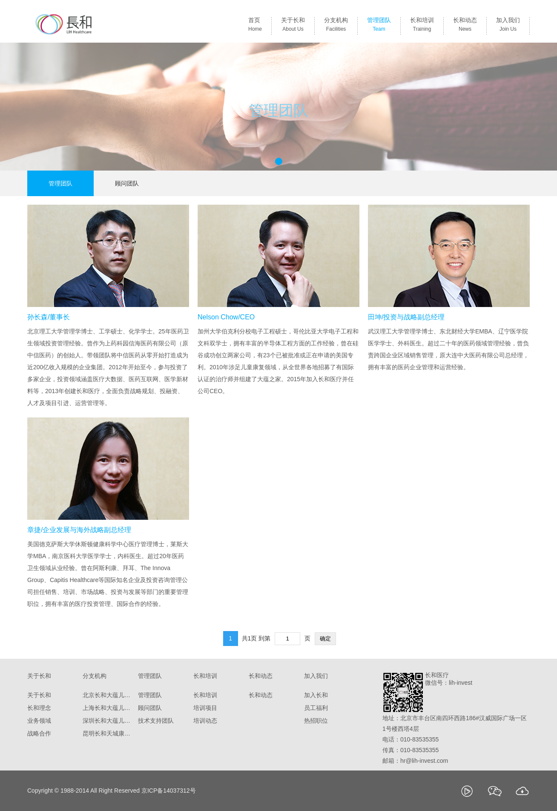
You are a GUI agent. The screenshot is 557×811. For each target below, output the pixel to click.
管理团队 (379, 26)
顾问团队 (127, 183)
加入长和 (316, 695)
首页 (255, 26)
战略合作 (39, 733)
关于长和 (293, 26)
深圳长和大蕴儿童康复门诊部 (108, 720)
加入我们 (508, 26)
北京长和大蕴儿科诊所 (108, 695)
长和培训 (422, 26)
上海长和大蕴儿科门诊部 (108, 707)
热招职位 (316, 720)
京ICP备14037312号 (168, 790)
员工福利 (316, 707)
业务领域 (39, 720)
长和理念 (39, 707)
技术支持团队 (156, 720)
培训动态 (205, 720)
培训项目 (205, 707)
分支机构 (336, 26)
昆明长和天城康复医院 (108, 733)
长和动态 (465, 26)
